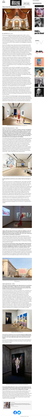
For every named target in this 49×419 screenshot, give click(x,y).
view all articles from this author (14, 406)
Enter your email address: (36, 0)
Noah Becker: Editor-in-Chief (24, 416)
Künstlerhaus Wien (5, 36)
